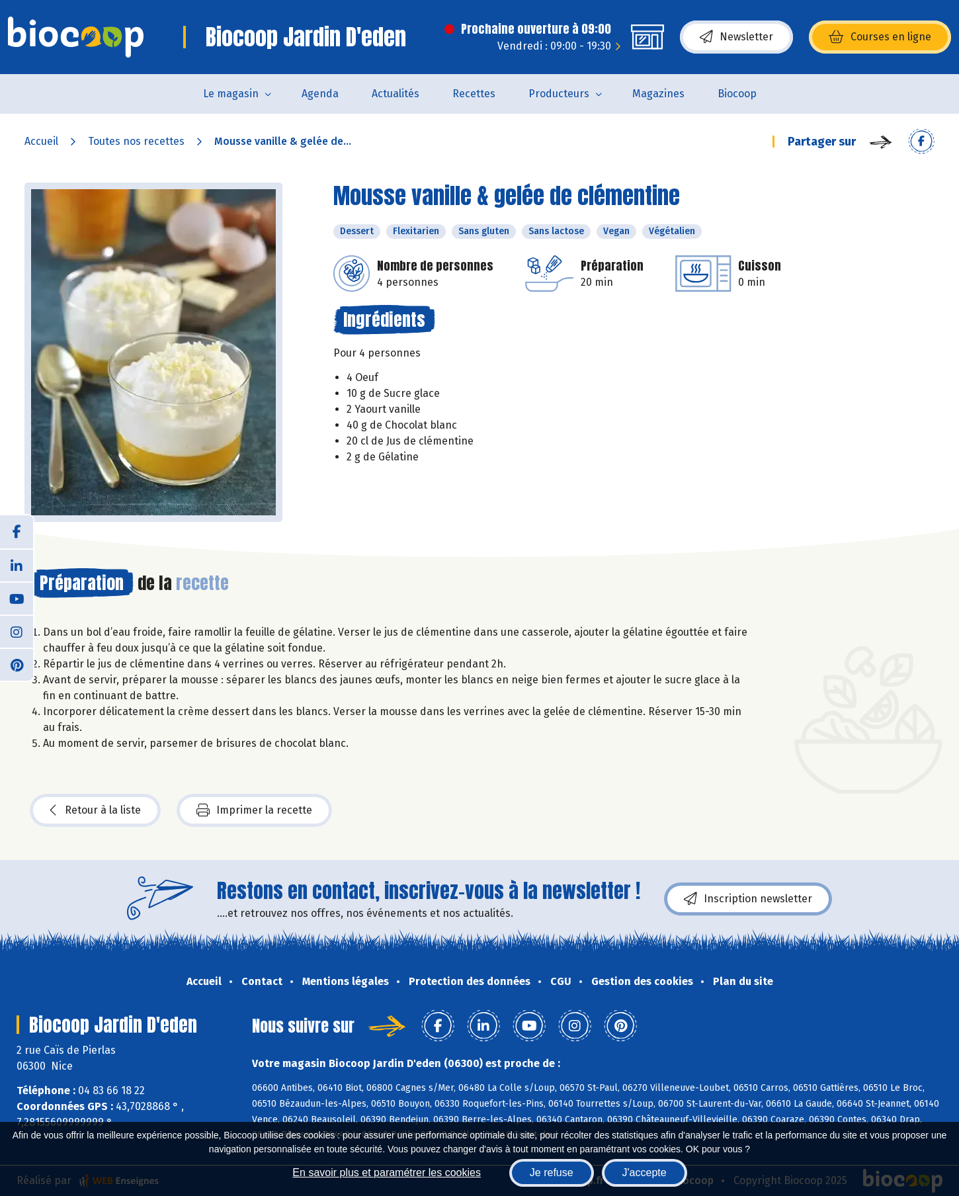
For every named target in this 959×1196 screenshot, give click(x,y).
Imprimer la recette (254, 810)
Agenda (320, 93)
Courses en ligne (880, 37)
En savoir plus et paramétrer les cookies (386, 1172)
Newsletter (736, 37)
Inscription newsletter (748, 899)
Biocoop (737, 93)
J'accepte (644, 1172)
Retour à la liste (95, 810)
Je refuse (551, 1172)
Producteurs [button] (558, 93)
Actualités (395, 93)
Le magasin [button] (231, 93)
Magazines (658, 93)
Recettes (473, 93)
